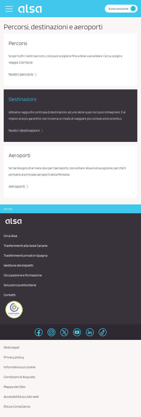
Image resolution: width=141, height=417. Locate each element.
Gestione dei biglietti (18, 265)
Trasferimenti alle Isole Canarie (25, 246)
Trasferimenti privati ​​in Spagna (25, 255)
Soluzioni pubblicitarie (20, 285)
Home (8, 209)
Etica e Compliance (17, 406)
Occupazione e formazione (23, 275)
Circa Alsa (10, 236)
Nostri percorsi (21, 74)
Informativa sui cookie (19, 367)
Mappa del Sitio (15, 387)
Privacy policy (14, 357)
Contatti (10, 295)
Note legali (11, 347)
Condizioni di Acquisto (19, 377)
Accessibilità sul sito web (21, 397)
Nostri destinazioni (24, 130)
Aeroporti (17, 186)
